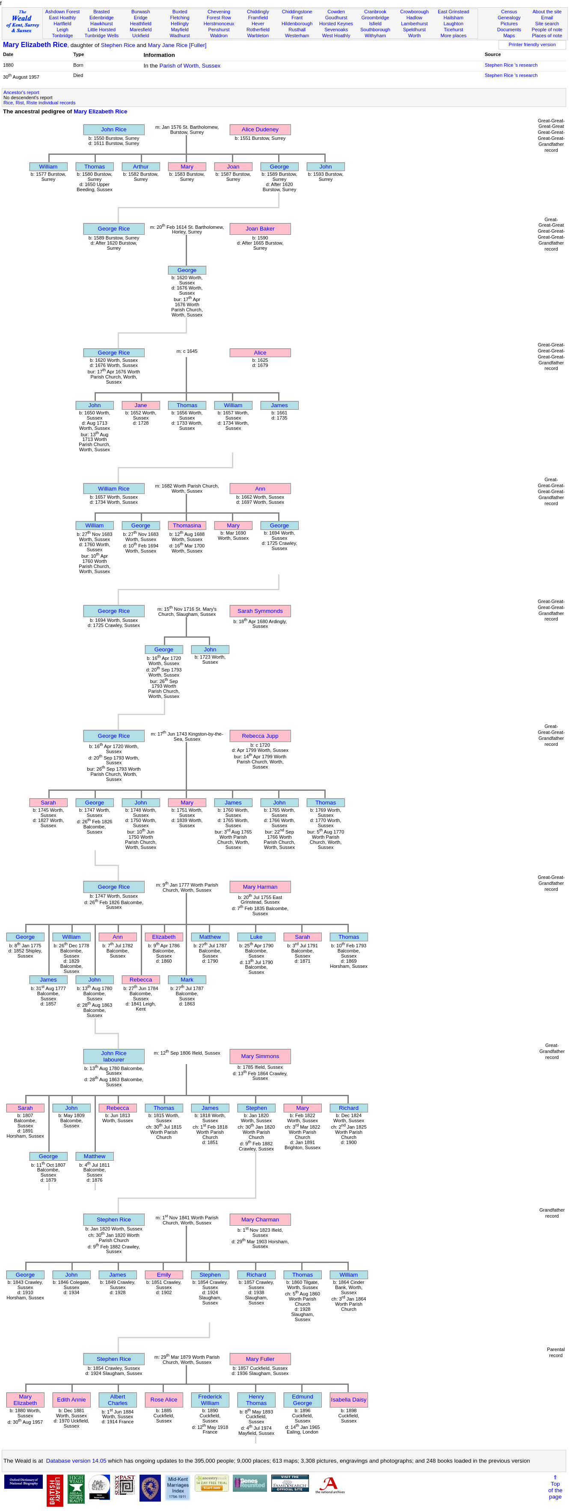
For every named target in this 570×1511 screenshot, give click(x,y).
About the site (546, 11)
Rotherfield (258, 29)
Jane (141, 405)
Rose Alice (164, 1399)
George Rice (114, 228)
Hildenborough (297, 23)
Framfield (258, 17)
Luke (256, 937)
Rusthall (297, 29)
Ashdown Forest (62, 11)
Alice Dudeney (260, 129)
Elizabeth (164, 937)
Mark (187, 979)
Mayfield (179, 29)
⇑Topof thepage (555, 1487)
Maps (509, 35)
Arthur (140, 166)
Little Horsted (102, 29)
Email (547, 17)
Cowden (336, 11)
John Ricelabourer (113, 1056)
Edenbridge (101, 17)
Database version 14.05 (76, 1461)
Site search (547, 23)
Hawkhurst (101, 23)
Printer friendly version (532, 44)
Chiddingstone (297, 11)
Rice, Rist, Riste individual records (39, 102)
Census (509, 11)
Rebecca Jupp (260, 736)
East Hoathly (62, 17)
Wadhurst (180, 35)
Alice (260, 352)
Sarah (48, 802)
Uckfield (140, 35)
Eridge (141, 17)
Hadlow (414, 17)
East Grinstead (453, 11)
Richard (349, 1108)
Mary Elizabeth (25, 1399)
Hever (258, 23)
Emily (164, 1274)
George (279, 166)
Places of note (547, 35)
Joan (233, 166)
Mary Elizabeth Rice (35, 44)
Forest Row (219, 17)
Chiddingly (258, 11)
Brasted (101, 11)
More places (453, 35)
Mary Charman (260, 1219)
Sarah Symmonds (260, 611)
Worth (414, 35)
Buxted (179, 11)
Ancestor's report (21, 92)
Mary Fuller (260, 1359)
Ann (260, 488)
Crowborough (414, 11)
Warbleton (258, 35)
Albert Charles (118, 1399)
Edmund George (302, 1399)
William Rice (113, 488)
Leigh (62, 29)
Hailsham (453, 17)
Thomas (94, 166)
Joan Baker (260, 228)
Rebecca (141, 979)
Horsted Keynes (336, 23)
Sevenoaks (336, 29)
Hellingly (180, 23)
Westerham (297, 35)
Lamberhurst (414, 23)
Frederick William (210, 1399)
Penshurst (218, 29)
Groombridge (375, 17)
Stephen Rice (118, 45)
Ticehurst (453, 29)
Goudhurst (336, 17)
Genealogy (509, 17)
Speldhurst (414, 29)
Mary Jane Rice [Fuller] (177, 45)
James (279, 405)
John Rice (113, 129)
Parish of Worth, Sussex (190, 65)
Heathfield (140, 23)
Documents (509, 29)
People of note (547, 29)
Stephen (256, 1108)
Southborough (375, 29)
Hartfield (62, 23)
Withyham (375, 35)
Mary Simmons (260, 1056)
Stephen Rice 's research (511, 65)
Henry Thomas (256, 1399)
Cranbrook (375, 11)
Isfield (375, 23)
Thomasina (187, 525)
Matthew (210, 937)
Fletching (180, 17)
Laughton (453, 23)
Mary (187, 166)
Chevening (219, 11)
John (326, 166)
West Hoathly (336, 35)
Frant (297, 17)
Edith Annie (71, 1399)
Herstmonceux (219, 23)
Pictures (509, 23)
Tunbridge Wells (102, 35)
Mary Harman (260, 887)
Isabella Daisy (349, 1399)
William (48, 166)
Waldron (219, 35)
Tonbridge (62, 35)
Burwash (140, 11)
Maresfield (140, 29)
